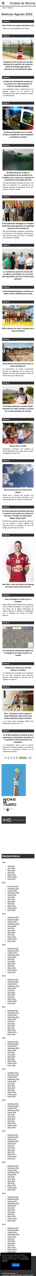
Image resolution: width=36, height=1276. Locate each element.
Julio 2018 (10, 1114)
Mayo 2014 (11, 1243)
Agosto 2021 (11, 1019)
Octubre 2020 (12, 1046)
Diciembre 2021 (12, 1010)
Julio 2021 (10, 1021)
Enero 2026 (11, 879)
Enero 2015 (11, 1220)
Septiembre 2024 (13, 924)
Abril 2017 (10, 1152)
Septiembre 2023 (13, 955)
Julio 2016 (10, 1177)
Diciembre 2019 (12, 1073)
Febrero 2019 (12, 1094)
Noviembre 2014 (13, 1230)
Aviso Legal (5, 1275)
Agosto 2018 (11, 1112)
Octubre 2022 (12, 984)
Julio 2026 (10, 866)
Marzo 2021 (11, 1030)
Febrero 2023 (12, 970)
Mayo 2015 (11, 1212)
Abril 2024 (10, 934)
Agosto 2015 (11, 1205)
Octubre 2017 (12, 1139)
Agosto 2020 (11, 1050)
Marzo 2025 (11, 906)
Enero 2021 (11, 1034)
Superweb (13, 1273)
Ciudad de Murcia (22, 3)
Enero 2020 (11, 1065)
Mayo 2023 (11, 963)
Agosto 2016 (11, 1174)
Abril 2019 (10, 1090)
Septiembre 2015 (13, 1203)
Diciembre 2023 (12, 948)
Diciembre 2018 (12, 1104)
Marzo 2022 (11, 999)
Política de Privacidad (16, 1275)
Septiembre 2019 (13, 1079)
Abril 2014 (10, 1245)
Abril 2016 (10, 1183)
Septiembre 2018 (13, 1110)
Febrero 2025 (12, 908)
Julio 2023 (10, 959)
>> (30, 758)
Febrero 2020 (12, 1063)
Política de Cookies (28, 1275)
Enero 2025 (11, 910)
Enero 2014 (11, 1252)
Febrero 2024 (12, 939)
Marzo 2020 (11, 1061)
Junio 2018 (11, 1117)
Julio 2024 (10, 928)
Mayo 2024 (11, 932)
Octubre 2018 (12, 1108)
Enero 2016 (11, 1189)
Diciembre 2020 (12, 1042)
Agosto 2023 (11, 957)
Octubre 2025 (12, 891)
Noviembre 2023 (13, 951)
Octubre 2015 (12, 1201)
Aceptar (16, 1265)
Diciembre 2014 (12, 1228)
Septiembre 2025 (13, 893)
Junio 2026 (11, 868)
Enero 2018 (11, 1127)
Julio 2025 (10, 897)
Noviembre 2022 (13, 982)
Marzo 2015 (11, 1216)
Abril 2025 (10, 903)
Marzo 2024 (11, 937)
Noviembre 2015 (13, 1199)
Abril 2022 (10, 997)
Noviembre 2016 (13, 1168)
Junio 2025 (11, 899)
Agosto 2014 (11, 1237)
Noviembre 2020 (13, 1044)
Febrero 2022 (12, 1001)
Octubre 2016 (12, 1170)
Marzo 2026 (11, 875)
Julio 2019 (10, 1083)
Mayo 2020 (11, 1057)
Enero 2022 (11, 1003)
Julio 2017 (10, 1145)
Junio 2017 (11, 1148)
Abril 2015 (10, 1214)
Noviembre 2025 (13, 888)
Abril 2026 (10, 872)
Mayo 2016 (11, 1181)
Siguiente (22, 758)
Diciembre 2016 (12, 1166)
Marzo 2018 (11, 1123)
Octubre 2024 (12, 922)
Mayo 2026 (11, 870)
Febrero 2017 (12, 1156)
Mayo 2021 (11, 1026)
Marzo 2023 (11, 968)
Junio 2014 (11, 1241)
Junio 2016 (11, 1179)
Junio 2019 (11, 1086)
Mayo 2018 (11, 1119)
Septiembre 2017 (13, 1141)
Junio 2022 (11, 992)
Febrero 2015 (12, 1218)
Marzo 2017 (11, 1154)
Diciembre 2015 (12, 1197)
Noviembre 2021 (13, 1013)
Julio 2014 (10, 1239)
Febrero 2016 (12, 1187)
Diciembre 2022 (12, 979)
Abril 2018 (10, 1121)
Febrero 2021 (12, 1032)
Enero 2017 (11, 1158)
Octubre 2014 (12, 1232)
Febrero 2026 (12, 877)
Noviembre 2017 (13, 1137)
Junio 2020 (11, 1054)
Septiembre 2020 (13, 1048)
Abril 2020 (10, 1059)
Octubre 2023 (12, 953)
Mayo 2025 (11, 901)
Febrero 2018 (12, 1125)
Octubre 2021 (12, 1015)
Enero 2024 (11, 941)
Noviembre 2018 (13, 1106)
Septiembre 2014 (13, 1234)
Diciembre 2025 (12, 886)
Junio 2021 (11, 1023)
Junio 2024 (11, 930)
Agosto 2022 (11, 988)
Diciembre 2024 (12, 917)
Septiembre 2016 (13, 1172)
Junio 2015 (11, 1210)
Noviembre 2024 (13, 919)
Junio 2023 (11, 961)
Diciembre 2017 (12, 1135)
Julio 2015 (10, 1208)
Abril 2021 (10, 1028)
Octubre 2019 (12, 1077)
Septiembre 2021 (13, 1017)
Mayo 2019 (11, 1088)
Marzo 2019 (11, 1092)
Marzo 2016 (11, 1185)
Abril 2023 (10, 966)
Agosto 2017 (11, 1143)
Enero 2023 (11, 972)
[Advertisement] (15, 838)
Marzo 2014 (11, 1247)
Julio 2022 (10, 990)
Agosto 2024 (11, 926)
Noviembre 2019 (13, 1075)
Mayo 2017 (11, 1150)
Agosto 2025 (11, 895)
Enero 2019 (11, 1096)
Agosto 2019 (11, 1081)
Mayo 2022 (11, 994)
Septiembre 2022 (13, 986)
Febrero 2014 (12, 1249)
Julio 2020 (10, 1052)
